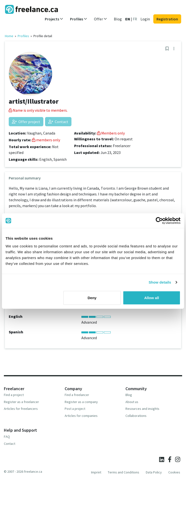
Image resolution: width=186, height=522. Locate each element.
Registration (167, 19)
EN (127, 19)
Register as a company (81, 402)
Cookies (174, 472)
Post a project (75, 408)
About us (131, 402)
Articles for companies (81, 415)
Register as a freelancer (21, 402)
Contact (58, 121)
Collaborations (136, 415)
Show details (160, 282)
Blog (118, 19)
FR (135, 19)
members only (46, 139)
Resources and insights (142, 408)
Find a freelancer (77, 395)
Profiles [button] (78, 19)
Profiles (23, 36)
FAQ (7, 436)
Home (9, 36)
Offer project (26, 121)
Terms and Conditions (123, 472)
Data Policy (154, 472)
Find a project (14, 395)
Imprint (96, 472)
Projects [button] (54, 19)
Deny (92, 297)
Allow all (151, 297)
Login (145, 19)
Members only (111, 133)
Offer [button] (100, 19)
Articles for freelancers (21, 408)
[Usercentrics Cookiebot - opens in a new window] (159, 220)
